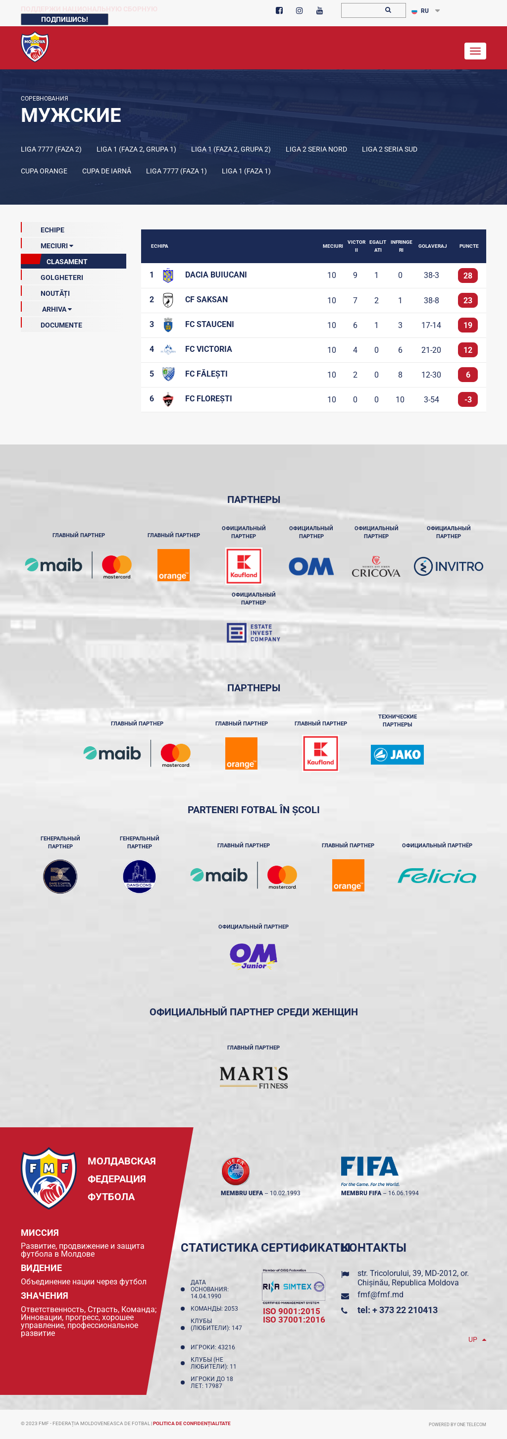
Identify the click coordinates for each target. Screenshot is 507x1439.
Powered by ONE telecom (457, 1424)
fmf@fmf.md (380, 1294)
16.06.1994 (403, 1193)
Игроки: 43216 (214, 1347)
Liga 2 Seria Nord (316, 149)
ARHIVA (46, 307)
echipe (42, 228)
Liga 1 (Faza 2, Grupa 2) (231, 149)
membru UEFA (242, 1193)
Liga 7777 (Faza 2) (51, 149)
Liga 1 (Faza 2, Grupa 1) (136, 149)
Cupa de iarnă (106, 171)
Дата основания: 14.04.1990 (210, 1289)
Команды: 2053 (216, 1308)
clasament (54, 260)
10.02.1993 (285, 1193)
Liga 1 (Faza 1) (246, 171)
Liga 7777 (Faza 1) (176, 171)
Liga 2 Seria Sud (389, 149)
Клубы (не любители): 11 (215, 1363)
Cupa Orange (44, 171)
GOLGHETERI (52, 275)
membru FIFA (361, 1193)
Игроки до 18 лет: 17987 (212, 1382)
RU (420, 10)
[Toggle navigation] (475, 51)
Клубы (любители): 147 (216, 1328)
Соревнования (44, 98)
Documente (51, 323)
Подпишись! (64, 19)
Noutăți (45, 291)
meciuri (47, 244)
